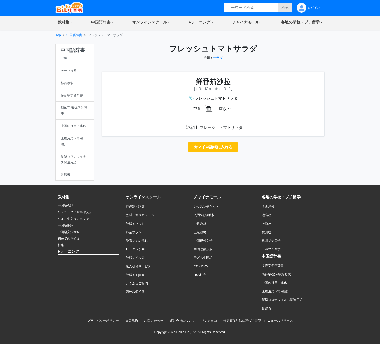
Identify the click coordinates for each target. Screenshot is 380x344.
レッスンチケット (206, 206)
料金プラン (134, 232)
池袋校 (266, 215)
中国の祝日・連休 (274, 283)
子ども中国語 (203, 257)
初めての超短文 (69, 238)
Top (58, 35)
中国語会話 (65, 205)
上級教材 (200, 232)
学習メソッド (135, 224)
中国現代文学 (203, 240)
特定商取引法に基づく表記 (242, 320)
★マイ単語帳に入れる (213, 147)
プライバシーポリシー (103, 320)
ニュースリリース (280, 320)
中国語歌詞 (65, 225)
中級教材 (200, 224)
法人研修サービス (138, 266)
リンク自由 (209, 320)
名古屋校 (268, 206)
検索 (285, 8)
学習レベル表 (135, 257)
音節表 (266, 308)
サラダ (217, 58)
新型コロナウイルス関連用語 (282, 300)
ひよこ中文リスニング (73, 219)
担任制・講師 (135, 206)
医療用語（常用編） (276, 291)
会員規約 (131, 320)
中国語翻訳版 (203, 249)
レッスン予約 (135, 249)
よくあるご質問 (137, 283)
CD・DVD (201, 266)
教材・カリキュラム (140, 215)
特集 (61, 245)
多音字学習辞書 (273, 265)
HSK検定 (200, 275)
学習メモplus (135, 275)
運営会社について (182, 320)
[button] (65, 23)
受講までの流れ (137, 240)
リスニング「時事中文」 (75, 212)
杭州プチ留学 (271, 240)
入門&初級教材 (204, 215)
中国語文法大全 (69, 232)
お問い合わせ (153, 320)
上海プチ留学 (271, 249)
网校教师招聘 (135, 292)
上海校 (266, 224)
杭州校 (266, 232)
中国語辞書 (74, 35)
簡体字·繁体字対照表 (276, 274)
